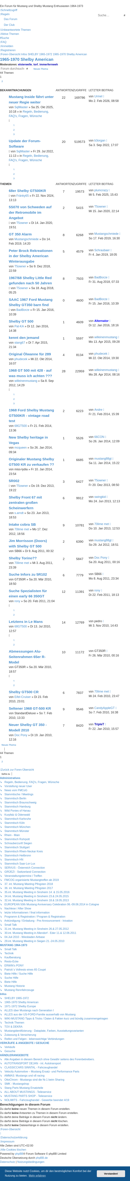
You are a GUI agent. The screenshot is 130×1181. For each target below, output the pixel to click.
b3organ (99, 140)
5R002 (14, 481)
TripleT (99, 724)
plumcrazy (101, 190)
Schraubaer (102, 250)
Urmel (98, 96)
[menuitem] (5, 14)
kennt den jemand (24, 338)
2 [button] (2, 81)
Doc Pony (100, 557)
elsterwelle (25, 64)
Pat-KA (19, 326)
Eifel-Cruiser (22, 697)
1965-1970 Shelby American (26, 59)
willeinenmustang (105, 337)
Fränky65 (22, 195)
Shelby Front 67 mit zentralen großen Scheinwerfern (25, 502)
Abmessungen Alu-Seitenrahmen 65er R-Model (27, 656)
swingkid (100, 497)
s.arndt (19, 513)
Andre (98, 409)
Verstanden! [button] (111, 1173)
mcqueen (20, 447)
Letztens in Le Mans (26, 622)
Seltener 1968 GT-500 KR (30, 708)
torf (35, 64)
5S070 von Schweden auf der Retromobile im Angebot (30, 212)
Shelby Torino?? (23, 558)
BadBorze (100, 277)
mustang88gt (103, 458)
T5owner (22, 223)
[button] (1, 85)
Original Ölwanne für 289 (30, 354)
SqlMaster (21, 107)
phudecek (20, 359)
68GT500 (20, 426)
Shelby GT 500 (21, 321)
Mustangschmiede (26, 239)
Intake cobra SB (22, 524)
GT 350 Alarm (20, 234)
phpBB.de (42, 1157)
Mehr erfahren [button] (37, 1175)
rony (17, 601)
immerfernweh (48, 64)
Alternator (101, 321)
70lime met (21, 529)
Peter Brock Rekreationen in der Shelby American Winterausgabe (30, 256)
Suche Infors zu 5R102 (28, 574)
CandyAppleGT (104, 708)
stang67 (19, 342)
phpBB (19, 1153)
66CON (99, 437)
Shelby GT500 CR (24, 692)
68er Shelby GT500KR (27, 191)
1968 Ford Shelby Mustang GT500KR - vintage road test (31, 415)
